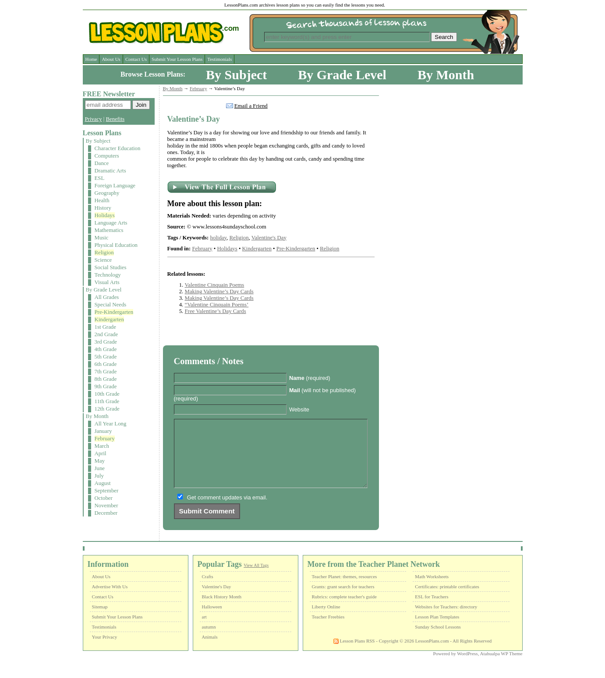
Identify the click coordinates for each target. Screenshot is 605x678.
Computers (107, 156)
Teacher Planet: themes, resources (344, 589)
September (107, 491)
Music (102, 238)
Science (103, 260)
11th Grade (107, 401)
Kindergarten (109, 319)
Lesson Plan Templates (437, 629)
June (100, 468)
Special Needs (111, 305)
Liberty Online (326, 619)
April (100, 453)
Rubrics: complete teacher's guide (344, 609)
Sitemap (100, 619)
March (102, 446)
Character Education (118, 148)
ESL (100, 178)
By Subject (236, 74)
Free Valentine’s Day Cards (215, 311)
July (99, 476)
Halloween (212, 620)
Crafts (207, 589)
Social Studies (111, 267)
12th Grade (107, 409)
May (100, 461)
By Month (445, 74)
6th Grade (106, 364)
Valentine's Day (269, 238)
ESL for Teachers (431, 609)
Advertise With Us (110, 599)
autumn (209, 640)
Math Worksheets (432, 589)
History (103, 208)
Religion (104, 252)
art (204, 630)
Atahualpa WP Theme (501, 666)
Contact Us (136, 59)
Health (102, 200)
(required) (309, 378)
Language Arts (111, 223)
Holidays (105, 215)
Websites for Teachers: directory (446, 619)
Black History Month (222, 610)
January (103, 431)
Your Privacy (104, 650)
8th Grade (106, 379)
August (103, 483)
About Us (111, 59)
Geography (107, 193)
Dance (102, 163)
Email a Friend (251, 106)
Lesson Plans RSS (354, 654)
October (104, 498)
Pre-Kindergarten (114, 312)
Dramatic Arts (110, 171)
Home (91, 59)
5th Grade (106, 357)
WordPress (467, 666)
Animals (210, 650)
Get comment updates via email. (227, 510)
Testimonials (219, 59)
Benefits (115, 119)
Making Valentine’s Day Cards (219, 291)
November (106, 505)
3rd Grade (106, 342)
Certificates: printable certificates (447, 599)
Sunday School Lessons (438, 640)
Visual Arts (107, 282)
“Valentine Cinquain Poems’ (217, 305)
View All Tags (256, 578)
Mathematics (109, 230)
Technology (108, 275)
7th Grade (106, 372)
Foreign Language (115, 186)
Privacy (93, 119)
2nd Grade (106, 334)
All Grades (107, 297)
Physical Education (116, 245)
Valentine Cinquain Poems (214, 285)
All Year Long (111, 424)
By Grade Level (342, 74)
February (105, 439)
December (106, 513)
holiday (218, 238)
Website (299, 409)
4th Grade (106, 349)
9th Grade (106, 386)
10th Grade (107, 394)
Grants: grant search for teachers (343, 599)
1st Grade (105, 327)
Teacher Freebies (328, 629)
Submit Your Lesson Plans (177, 59)
